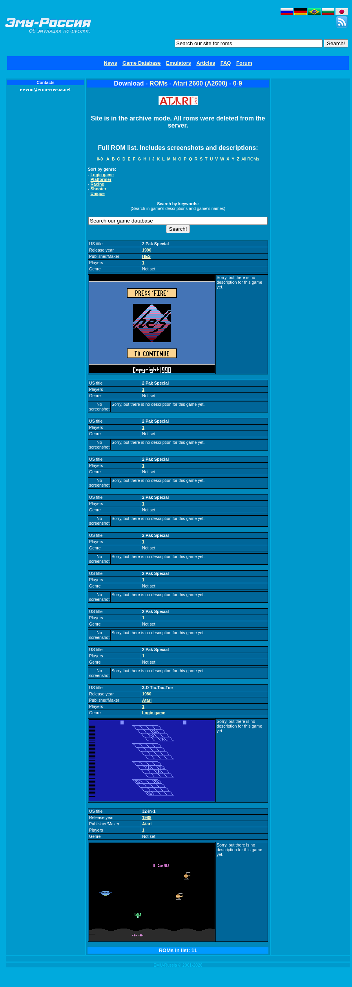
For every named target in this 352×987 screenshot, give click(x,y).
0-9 (237, 83)
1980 (146, 693)
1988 (146, 817)
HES (146, 256)
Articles (205, 63)
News (110, 63)
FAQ (226, 63)
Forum (244, 63)
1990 (146, 250)
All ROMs (250, 159)
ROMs (159, 83)
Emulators (178, 63)
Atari (146, 700)
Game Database (141, 63)
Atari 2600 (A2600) (200, 83)
